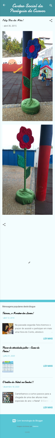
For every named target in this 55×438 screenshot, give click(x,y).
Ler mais (48, 338)
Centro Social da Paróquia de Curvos (27, 8)
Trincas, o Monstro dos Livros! (18, 313)
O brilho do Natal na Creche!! (17, 382)
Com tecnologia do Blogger (27, 420)
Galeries (35, 426)
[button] (51, 21)
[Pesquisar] (51, 5)
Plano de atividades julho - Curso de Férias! (20, 349)
